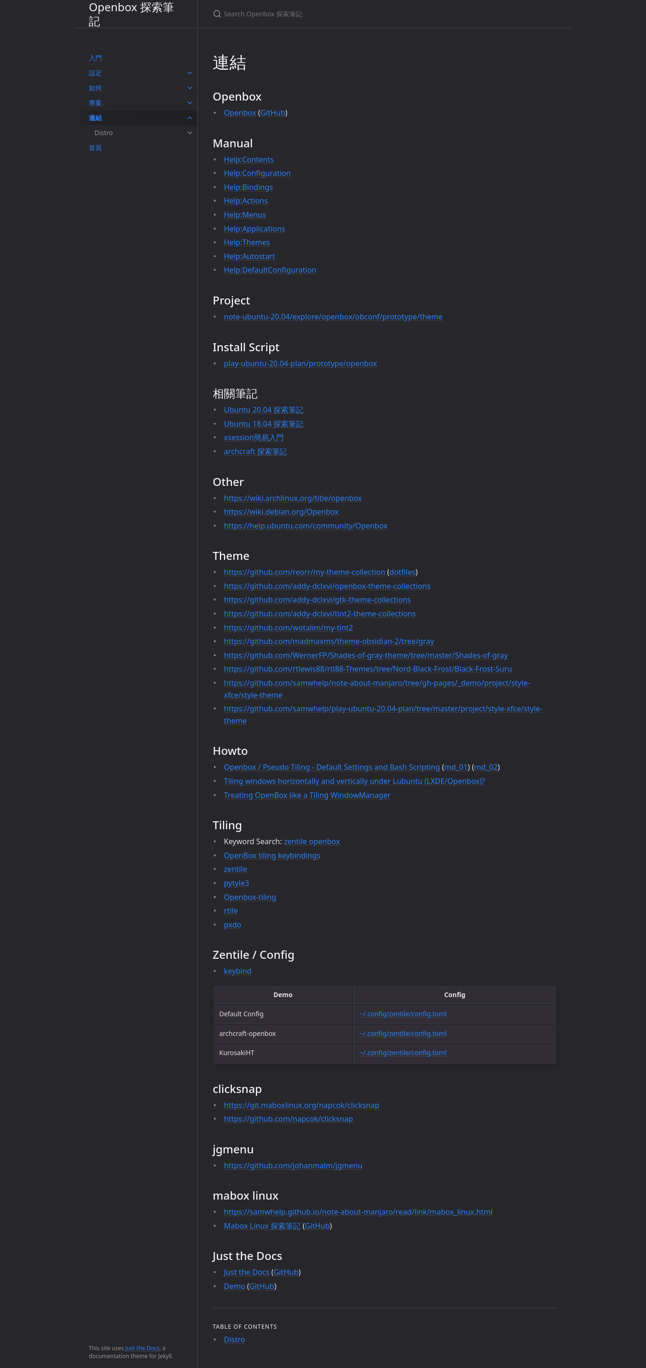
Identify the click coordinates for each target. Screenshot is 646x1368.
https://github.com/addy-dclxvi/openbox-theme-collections (327, 586)
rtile (231, 910)
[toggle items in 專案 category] (189, 102)
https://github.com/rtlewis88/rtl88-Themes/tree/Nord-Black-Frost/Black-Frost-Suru (368, 669)
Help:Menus (245, 215)
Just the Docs (142, 1348)
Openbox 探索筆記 (131, 14)
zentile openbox (312, 841)
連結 (95, 117)
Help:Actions (246, 200)
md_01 (455, 767)
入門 (95, 57)
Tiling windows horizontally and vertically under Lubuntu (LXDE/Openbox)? (354, 781)
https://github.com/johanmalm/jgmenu (293, 1165)
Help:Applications (254, 229)
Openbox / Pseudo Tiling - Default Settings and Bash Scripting (332, 767)
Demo (234, 1286)
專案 (95, 102)
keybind (237, 971)
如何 (95, 87)
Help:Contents (249, 159)
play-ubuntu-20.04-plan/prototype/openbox (300, 363)
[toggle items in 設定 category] (189, 72)
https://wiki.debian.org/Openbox (281, 512)
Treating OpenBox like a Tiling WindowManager (307, 795)
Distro (103, 132)
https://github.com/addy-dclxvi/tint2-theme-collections (320, 613)
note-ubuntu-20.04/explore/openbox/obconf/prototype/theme (333, 316)
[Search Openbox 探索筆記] (323, 14)
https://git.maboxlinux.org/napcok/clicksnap (302, 1105)
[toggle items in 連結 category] (189, 117)
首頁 (95, 147)
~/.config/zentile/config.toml (402, 1013)
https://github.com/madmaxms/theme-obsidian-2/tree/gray (329, 641)
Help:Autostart (249, 256)
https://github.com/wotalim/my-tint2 (288, 627)
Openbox (240, 113)
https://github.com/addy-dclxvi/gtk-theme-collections (317, 599)
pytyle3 (236, 883)
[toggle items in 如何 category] (189, 87)
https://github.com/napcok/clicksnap (288, 1119)
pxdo (232, 924)
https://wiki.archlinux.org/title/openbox (293, 498)
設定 (95, 72)
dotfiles (402, 572)
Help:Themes (247, 242)
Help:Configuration (257, 173)
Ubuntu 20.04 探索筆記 (263, 410)
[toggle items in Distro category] (189, 132)
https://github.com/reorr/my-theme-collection (304, 572)
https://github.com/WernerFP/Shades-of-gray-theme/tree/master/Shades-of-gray (366, 655)
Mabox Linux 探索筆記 (262, 1226)
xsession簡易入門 (254, 437)
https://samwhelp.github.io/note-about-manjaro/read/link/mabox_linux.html (358, 1212)
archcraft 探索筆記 (255, 451)
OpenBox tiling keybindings (272, 855)
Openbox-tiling (250, 897)
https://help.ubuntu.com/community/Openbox (306, 526)
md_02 (485, 767)
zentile (235, 869)
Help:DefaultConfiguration (270, 270)
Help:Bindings (248, 187)
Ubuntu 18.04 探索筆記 (263, 424)
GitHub (272, 113)
